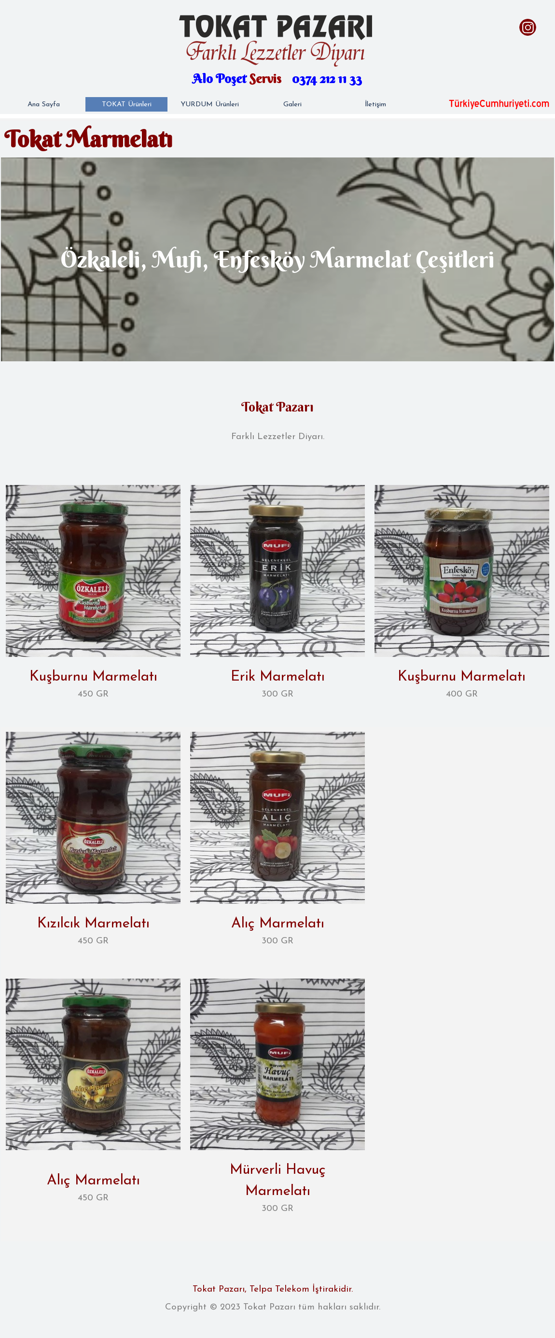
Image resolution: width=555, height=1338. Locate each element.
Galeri (292, 104)
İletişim (375, 104)
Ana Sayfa (44, 104)
